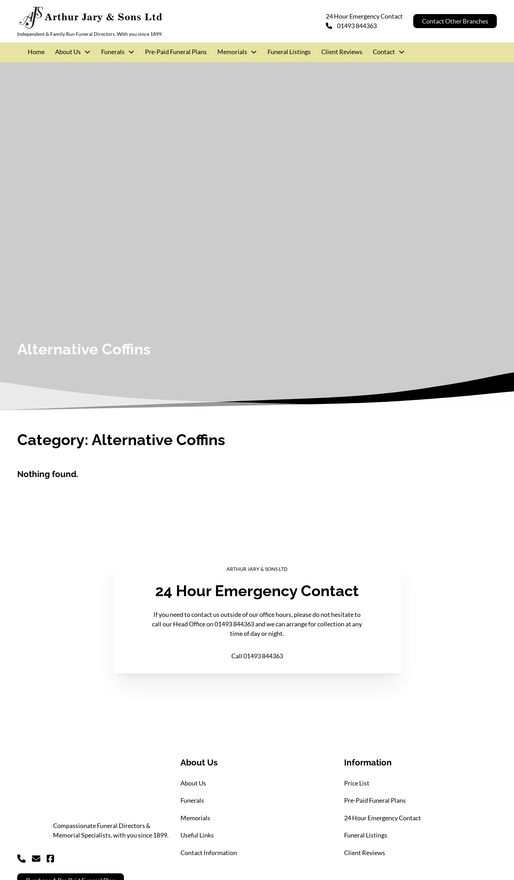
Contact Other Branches (455, 21)
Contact (384, 52)
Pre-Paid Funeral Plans (176, 52)
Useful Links (197, 835)
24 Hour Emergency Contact (382, 818)
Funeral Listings (289, 52)
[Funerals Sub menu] (131, 52)
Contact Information (208, 852)
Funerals (113, 52)
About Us (68, 52)
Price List (356, 783)
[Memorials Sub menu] (254, 52)
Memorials (232, 52)
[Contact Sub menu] (401, 52)
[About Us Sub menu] (87, 52)
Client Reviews (341, 52)
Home (36, 52)
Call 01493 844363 (257, 656)
